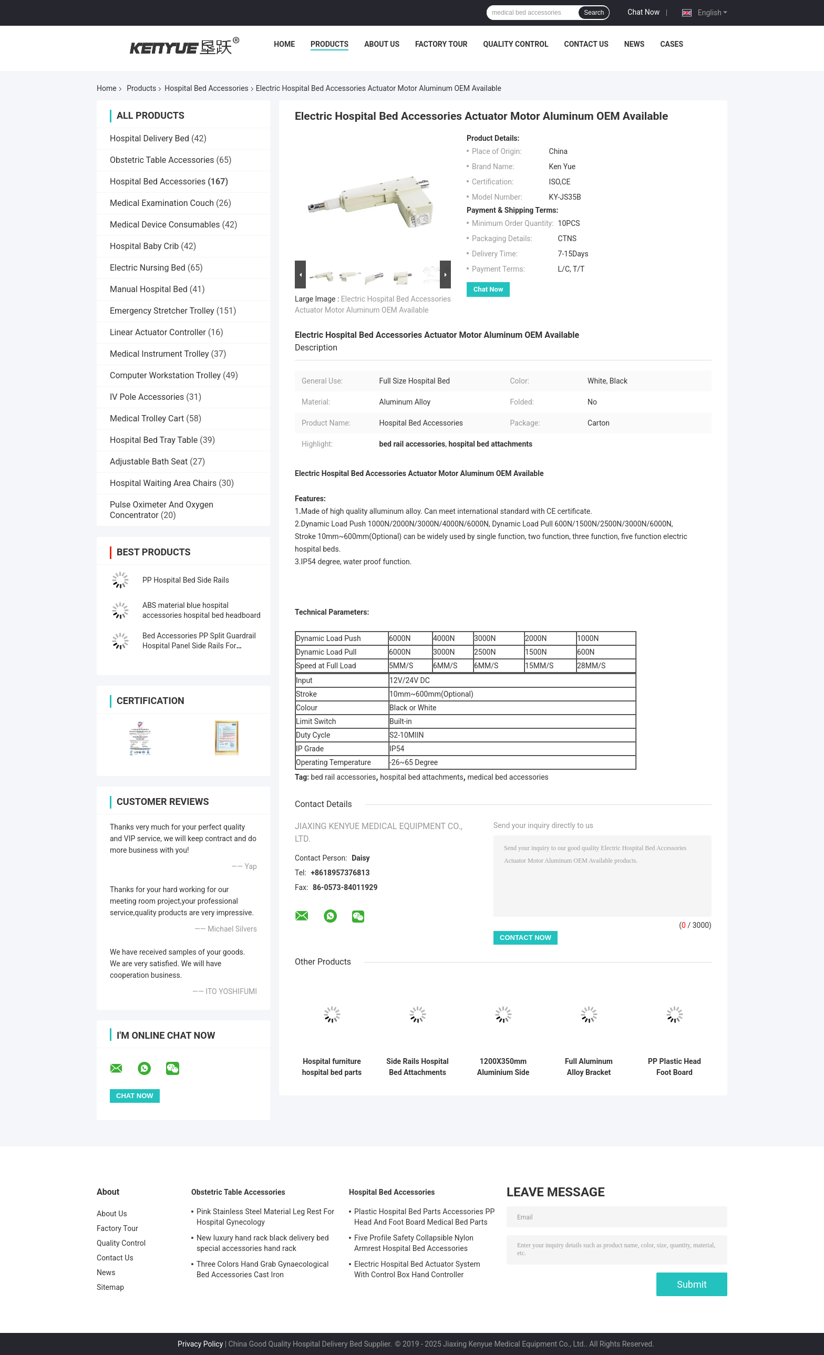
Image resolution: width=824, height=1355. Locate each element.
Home (284, 44)
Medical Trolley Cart (147, 418)
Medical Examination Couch (162, 203)
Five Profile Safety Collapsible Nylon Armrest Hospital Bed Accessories (413, 1243)
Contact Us (586, 44)
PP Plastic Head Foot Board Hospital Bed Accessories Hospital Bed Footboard (674, 1067)
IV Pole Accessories (147, 397)
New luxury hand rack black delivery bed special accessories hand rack (263, 1243)
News (634, 44)
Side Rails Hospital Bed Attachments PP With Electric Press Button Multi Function (417, 1067)
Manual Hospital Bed (149, 289)
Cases (671, 44)
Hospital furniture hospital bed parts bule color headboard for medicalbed (332, 1067)
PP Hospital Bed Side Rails (185, 580)
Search (594, 12)
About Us (381, 44)
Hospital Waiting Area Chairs (163, 483)
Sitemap (110, 1287)
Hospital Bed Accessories (206, 88)
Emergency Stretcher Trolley (162, 311)
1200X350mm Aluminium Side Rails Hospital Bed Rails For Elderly (503, 1067)
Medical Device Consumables (165, 225)
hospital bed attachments (422, 777)
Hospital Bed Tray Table (154, 440)
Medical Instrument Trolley (159, 354)
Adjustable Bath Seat (149, 462)
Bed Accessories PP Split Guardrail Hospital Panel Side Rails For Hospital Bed (199, 646)
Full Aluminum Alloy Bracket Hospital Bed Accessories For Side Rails (588, 1067)
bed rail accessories (343, 777)
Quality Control (516, 44)
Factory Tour (441, 44)
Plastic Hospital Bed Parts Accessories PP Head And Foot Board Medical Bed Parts (424, 1216)
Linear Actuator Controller (158, 332)
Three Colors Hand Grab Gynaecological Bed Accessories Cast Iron (263, 1269)
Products (329, 44)
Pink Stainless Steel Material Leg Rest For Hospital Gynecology (265, 1216)
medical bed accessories (507, 777)
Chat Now (643, 12)
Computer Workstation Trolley (165, 375)
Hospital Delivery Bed (149, 138)
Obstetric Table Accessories (162, 160)
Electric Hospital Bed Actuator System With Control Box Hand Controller (417, 1269)
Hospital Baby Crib (144, 246)
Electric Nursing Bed (148, 268)
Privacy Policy (200, 1344)
